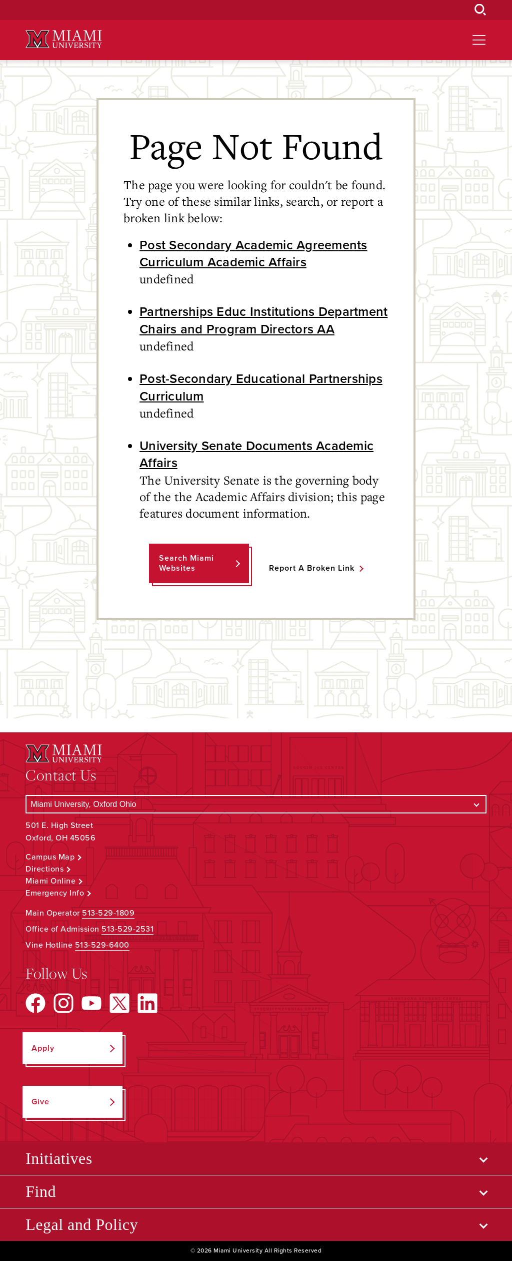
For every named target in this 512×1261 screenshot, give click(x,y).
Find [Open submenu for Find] (41, 1191)
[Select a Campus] (256, 804)
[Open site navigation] (479, 40)
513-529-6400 (102, 945)
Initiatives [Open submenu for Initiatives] (59, 1158)
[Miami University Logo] (64, 39)
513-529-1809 (108, 913)
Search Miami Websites (186, 563)
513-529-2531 (128, 929)
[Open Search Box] (480, 10)
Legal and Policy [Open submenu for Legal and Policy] (82, 1224)
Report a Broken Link (311, 568)
